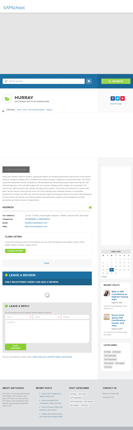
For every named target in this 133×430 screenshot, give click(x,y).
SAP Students (109, 359)
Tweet (46, 262)
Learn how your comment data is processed (49, 355)
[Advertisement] (66, 133)
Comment (11, 320)
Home (20, 109)
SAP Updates (119, 359)
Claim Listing (14, 249)
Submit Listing (126, 424)
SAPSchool (108, 363)
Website (66, 315)
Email (47, 315)
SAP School (20, 424)
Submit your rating (16, 168)
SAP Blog (107, 348)
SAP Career (116, 348)
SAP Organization (110, 352)
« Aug (103, 275)
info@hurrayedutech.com (34, 221)
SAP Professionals (110, 355)
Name (19, 315)
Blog (116, 424)
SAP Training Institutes (40, 109)
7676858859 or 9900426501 (35, 217)
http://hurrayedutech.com (34, 225)
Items (28, 109)
